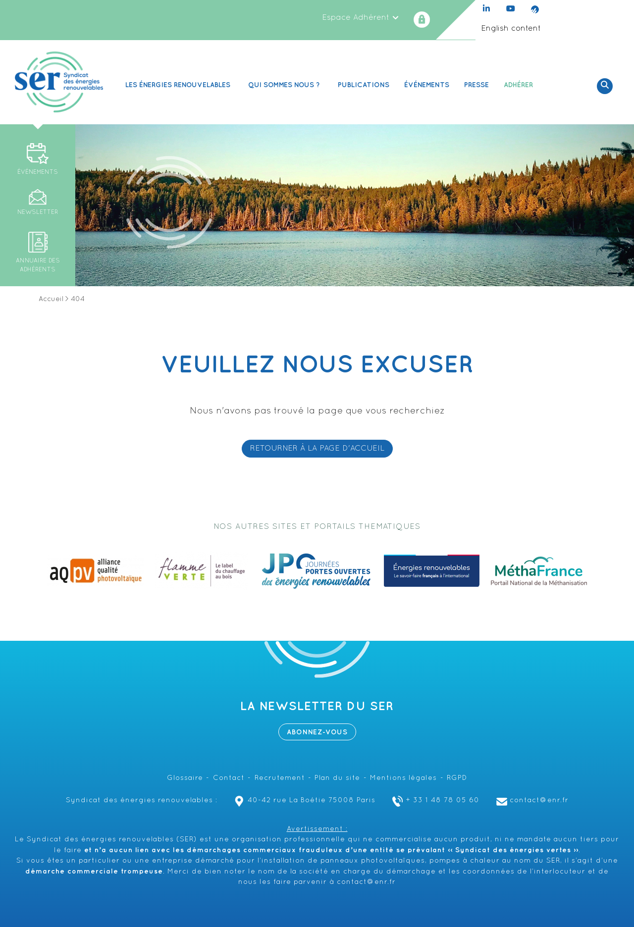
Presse (476, 85)
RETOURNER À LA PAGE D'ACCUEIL (317, 448)
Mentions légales (403, 778)
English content (511, 28)
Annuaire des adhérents (38, 265)
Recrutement (280, 778)
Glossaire (185, 778)
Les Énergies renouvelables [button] (179, 85)
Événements (426, 85)
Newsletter (37, 212)
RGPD (457, 778)
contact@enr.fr (531, 800)
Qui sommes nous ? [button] (285, 85)
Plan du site (337, 778)
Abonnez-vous (317, 732)
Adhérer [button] (520, 85)
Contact (229, 778)
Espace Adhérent (360, 17)
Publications (363, 85)
